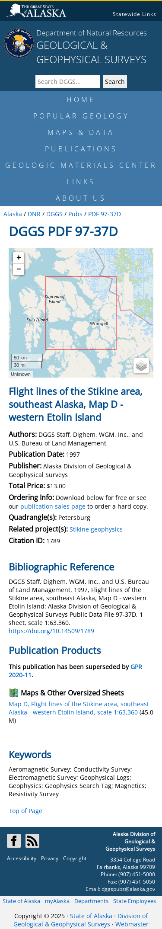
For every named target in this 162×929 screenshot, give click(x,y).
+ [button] (18, 258)
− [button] (18, 269)
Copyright (74, 858)
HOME (81, 99)
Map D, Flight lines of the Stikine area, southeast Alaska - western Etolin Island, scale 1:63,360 (79, 708)
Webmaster (132, 924)
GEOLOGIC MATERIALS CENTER (81, 165)
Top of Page (25, 811)
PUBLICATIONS (81, 149)
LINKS (81, 181)
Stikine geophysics (96, 529)
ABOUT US (81, 198)
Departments (91, 901)
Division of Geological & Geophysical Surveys (80, 920)
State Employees (134, 901)
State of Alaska (21, 901)
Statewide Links (134, 14)
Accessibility (21, 858)
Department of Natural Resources (91, 33)
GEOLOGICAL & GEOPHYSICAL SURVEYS (91, 52)
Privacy (49, 858)
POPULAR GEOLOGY (81, 116)
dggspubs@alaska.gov (128, 889)
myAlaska (57, 901)
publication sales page (53, 506)
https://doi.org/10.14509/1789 (51, 631)
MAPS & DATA (81, 132)
